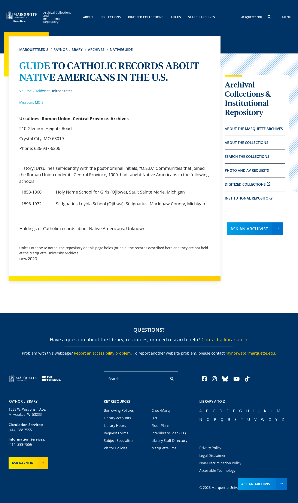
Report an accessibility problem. (103, 353)
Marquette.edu (33, 49)
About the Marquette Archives (254, 128)
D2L (155, 418)
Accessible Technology (217, 470)
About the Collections (246, 142)
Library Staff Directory (169, 440)
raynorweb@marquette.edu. (251, 353)
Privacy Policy (210, 447)
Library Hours (115, 425)
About (88, 17)
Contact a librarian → (224, 339)
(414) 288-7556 (20, 444)
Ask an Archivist (249, 229)
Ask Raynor (22, 463)
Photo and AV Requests (247, 170)
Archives (96, 49)
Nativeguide (121, 49)
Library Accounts (117, 418)
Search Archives (201, 17)
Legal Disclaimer (212, 455)
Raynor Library (68, 49)
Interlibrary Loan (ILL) (169, 433)
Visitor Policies (115, 448)
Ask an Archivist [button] (256, 484)
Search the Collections (247, 156)
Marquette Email (165, 448)
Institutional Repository (249, 198)
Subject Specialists (119, 440)
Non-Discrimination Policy (220, 463)
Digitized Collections (145, 17)
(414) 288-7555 (20, 430)
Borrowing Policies (119, 410)
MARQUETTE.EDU (251, 17)
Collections (110, 17)
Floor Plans (161, 425)
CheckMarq (161, 410)
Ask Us (176, 17)
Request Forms (116, 433)
